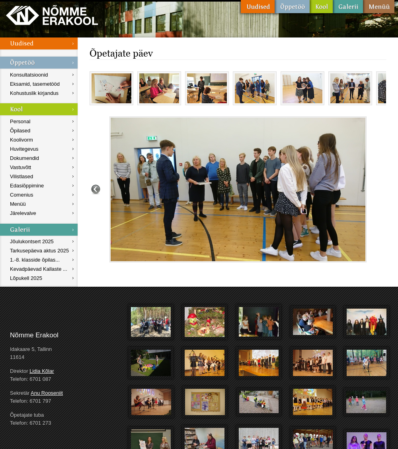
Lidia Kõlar (41, 371)
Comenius (21, 195)
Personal (20, 121)
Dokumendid (24, 158)
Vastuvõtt (20, 167)
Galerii (348, 6)
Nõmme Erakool (52, 15)
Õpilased (20, 131)
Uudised (258, 6)
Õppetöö (292, 6)
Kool (321, 6)
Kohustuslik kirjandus (34, 93)
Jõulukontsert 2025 (32, 241)
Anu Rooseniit (47, 393)
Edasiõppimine (27, 186)
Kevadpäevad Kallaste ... (38, 269)
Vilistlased (21, 176)
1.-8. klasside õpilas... (35, 260)
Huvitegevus (24, 149)
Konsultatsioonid (29, 75)
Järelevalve (23, 213)
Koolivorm (21, 140)
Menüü (378, 6)
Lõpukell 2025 (26, 278)
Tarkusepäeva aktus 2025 (39, 251)
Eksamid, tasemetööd (35, 84)
